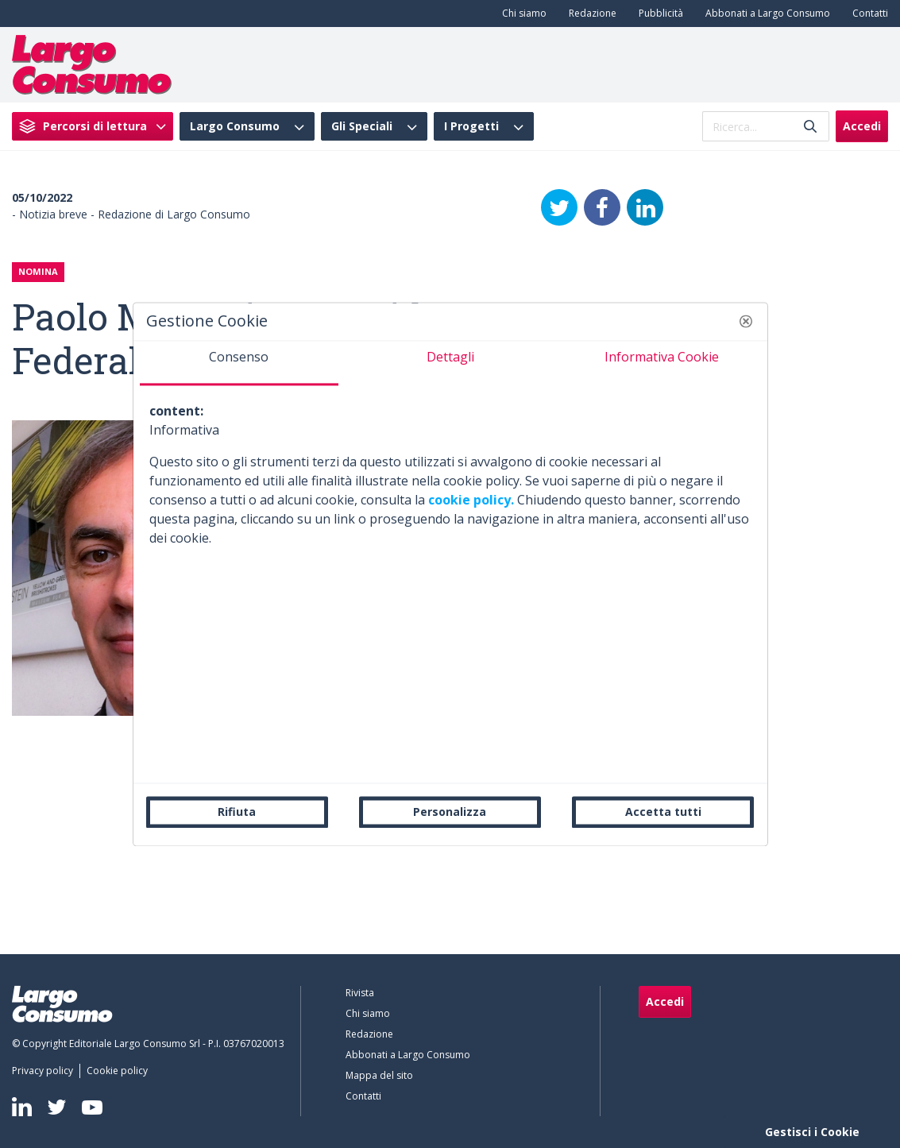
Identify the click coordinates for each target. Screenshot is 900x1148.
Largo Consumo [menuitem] (235, 126)
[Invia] (810, 126)
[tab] (239, 363)
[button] (746, 321)
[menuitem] (521, 13)
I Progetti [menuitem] (471, 126)
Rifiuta (237, 811)
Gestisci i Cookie (812, 1131)
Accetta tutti (663, 811)
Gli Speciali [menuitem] (361, 126)
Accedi (862, 125)
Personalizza (449, 811)
